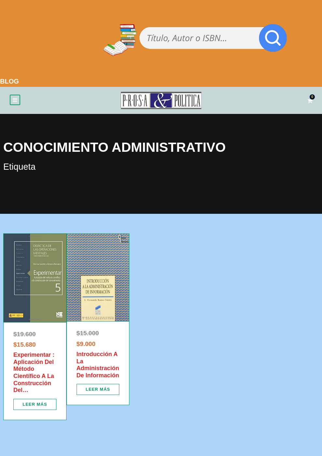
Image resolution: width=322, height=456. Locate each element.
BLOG (9, 81)
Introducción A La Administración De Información (98, 365)
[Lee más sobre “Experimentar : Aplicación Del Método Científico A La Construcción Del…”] (34, 404)
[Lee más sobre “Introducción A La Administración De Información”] (98, 389)
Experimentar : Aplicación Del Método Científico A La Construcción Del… (33, 372)
